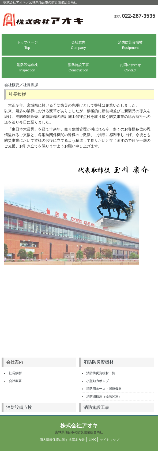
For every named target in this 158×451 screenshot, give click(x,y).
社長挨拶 (30, 85)
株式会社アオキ (79, 428)
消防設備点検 (27, 68)
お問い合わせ (130, 67)
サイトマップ (109, 440)
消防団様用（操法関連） (104, 396)
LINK (92, 440)
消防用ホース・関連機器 (104, 389)
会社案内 (78, 45)
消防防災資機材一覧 (100, 373)
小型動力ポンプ (97, 381)
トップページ (27, 45)
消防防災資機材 (130, 45)
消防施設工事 (78, 68)
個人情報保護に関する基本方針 (62, 440)
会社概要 (11, 85)
